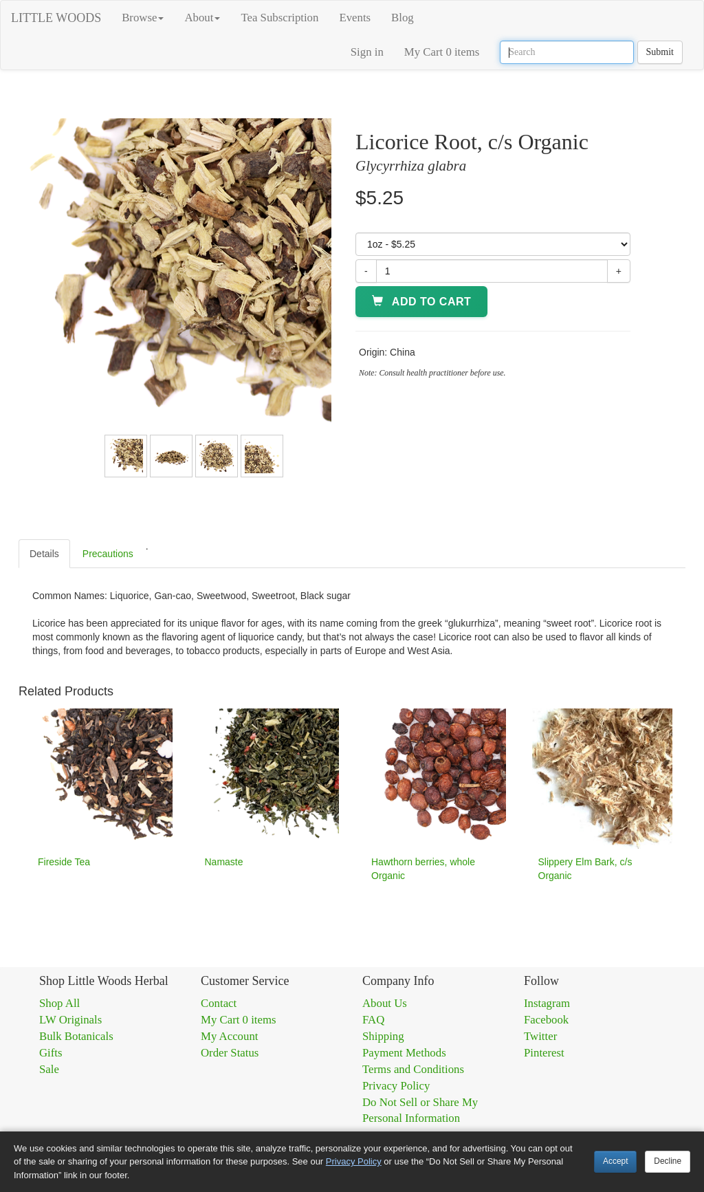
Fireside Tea (64, 861)
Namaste (224, 861)
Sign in (367, 51)
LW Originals (70, 1019)
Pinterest (544, 1052)
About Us (384, 1003)
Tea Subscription (279, 17)
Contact (218, 1003)
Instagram (547, 1003)
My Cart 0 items (442, 51)
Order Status (229, 1052)
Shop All (59, 1003)
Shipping (383, 1036)
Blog (402, 17)
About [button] (202, 17)
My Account (229, 1036)
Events (355, 17)
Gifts (51, 1052)
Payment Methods (404, 1052)
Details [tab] (44, 553)
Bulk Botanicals (76, 1036)
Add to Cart (421, 301)
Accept (615, 1161)
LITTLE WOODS (56, 18)
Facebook (546, 1019)
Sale (49, 1069)
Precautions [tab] (107, 553)
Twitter (540, 1036)
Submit (660, 52)
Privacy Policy (396, 1085)
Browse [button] (143, 17)
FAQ (373, 1019)
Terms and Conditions (413, 1069)
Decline (667, 1161)
